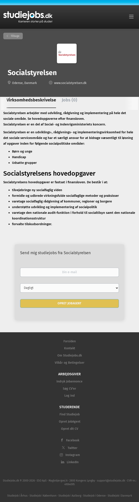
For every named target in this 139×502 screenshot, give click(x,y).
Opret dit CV (69, 429)
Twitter (72, 448)
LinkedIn (73, 462)
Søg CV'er (69, 389)
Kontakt (69, 348)
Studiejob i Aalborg (69, 495)
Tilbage (14, 36)
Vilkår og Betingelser (69, 363)
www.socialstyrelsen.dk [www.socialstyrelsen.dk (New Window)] (70, 83)
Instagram (72, 455)
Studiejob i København (43, 495)
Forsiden (69, 341)
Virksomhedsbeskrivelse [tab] (31, 100)
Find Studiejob (70, 414)
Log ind (69, 395)
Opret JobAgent (69, 421)
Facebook (72, 440)
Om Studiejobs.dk (69, 355)
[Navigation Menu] (131, 16)
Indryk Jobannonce (69, 381)
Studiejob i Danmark (120, 495)
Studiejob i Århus (17, 495)
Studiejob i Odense (94, 495)
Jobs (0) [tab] (69, 100)
